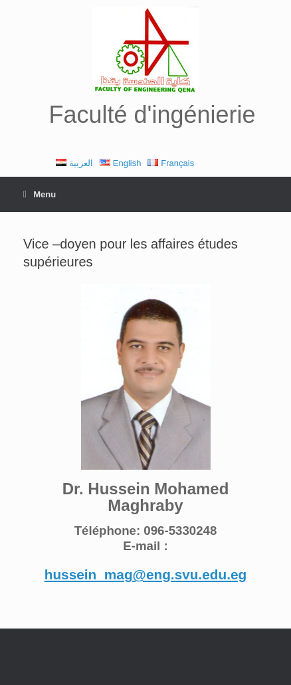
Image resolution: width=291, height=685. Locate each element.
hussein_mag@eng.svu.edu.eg (146, 574)
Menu (39, 194)
